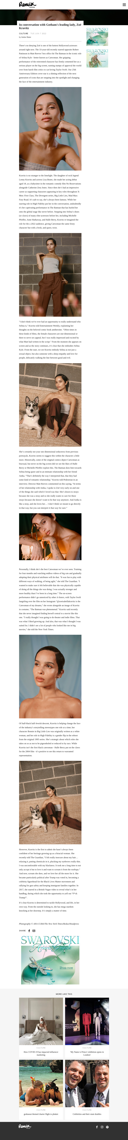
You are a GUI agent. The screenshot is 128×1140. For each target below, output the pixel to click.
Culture (23, 33)
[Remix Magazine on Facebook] (97, 1127)
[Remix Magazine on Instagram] (102, 1127)
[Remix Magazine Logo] (27, 5)
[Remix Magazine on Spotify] (107, 1127)
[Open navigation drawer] (124, 4)
